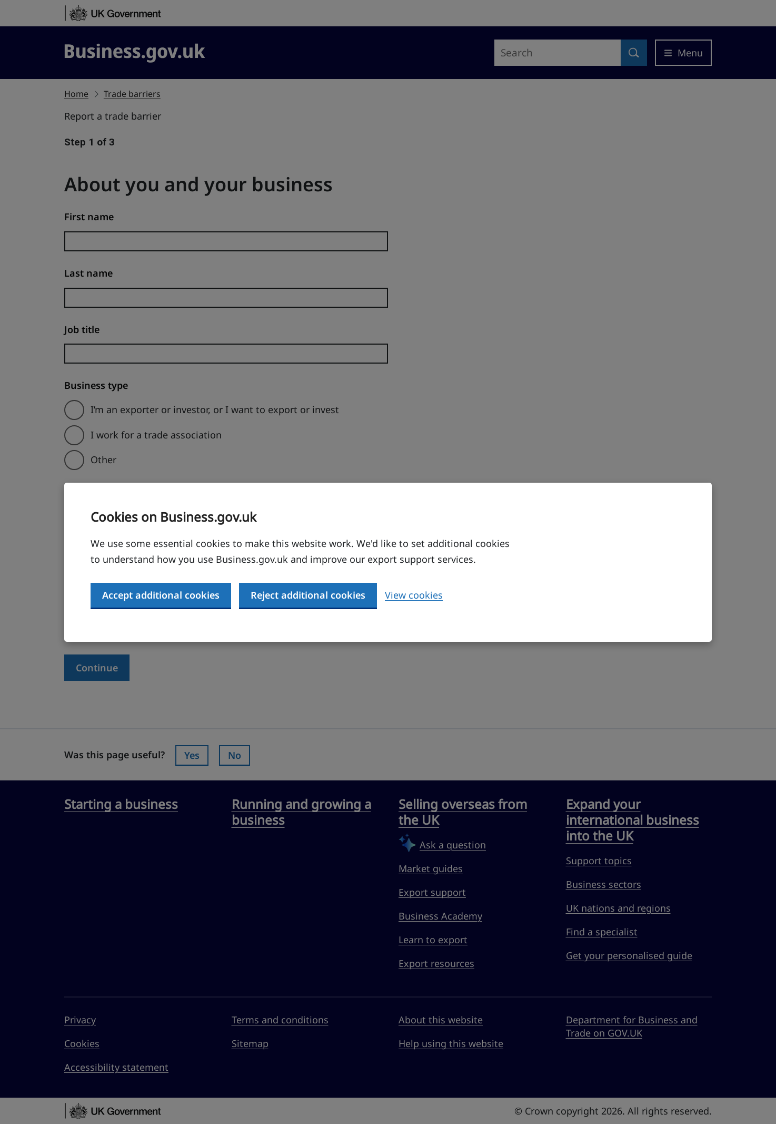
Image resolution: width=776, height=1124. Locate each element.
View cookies (414, 595)
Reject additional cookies (308, 595)
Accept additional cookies (161, 595)
